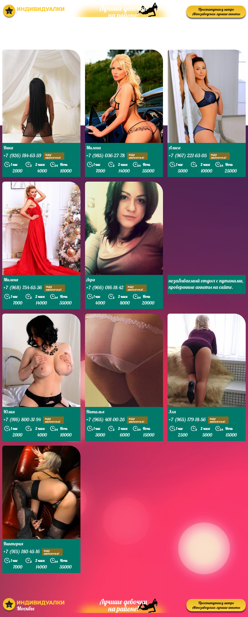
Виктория (13, 543)
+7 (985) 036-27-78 (117, 156)
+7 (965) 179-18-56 (199, 420)
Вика (8, 147)
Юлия (9, 411)
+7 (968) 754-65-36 (34, 288)
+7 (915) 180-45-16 (33, 552)
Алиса (174, 147)
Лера (90, 279)
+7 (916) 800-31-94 (33, 420)
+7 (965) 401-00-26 (117, 420)
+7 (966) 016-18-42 (116, 288)
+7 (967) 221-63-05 (199, 156)
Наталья (95, 411)
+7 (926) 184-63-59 (33, 156)
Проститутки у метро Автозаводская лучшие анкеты (216, 11)
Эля (172, 411)
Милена (93, 147)
